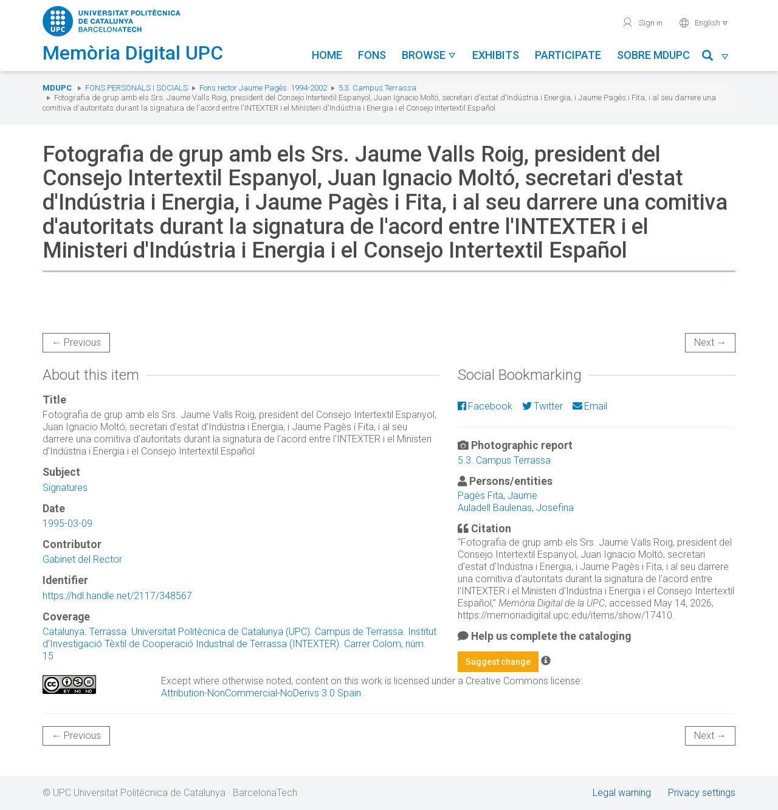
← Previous (76, 342)
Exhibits (495, 55)
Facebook (485, 406)
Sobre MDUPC (653, 55)
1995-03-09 (67, 523)
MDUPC (57, 87)
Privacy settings (701, 792)
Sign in (642, 22)
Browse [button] (429, 55)
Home (327, 55)
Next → (710, 342)
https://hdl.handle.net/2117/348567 (117, 596)
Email (590, 406)
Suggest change (498, 662)
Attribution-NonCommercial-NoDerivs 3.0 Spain (261, 693)
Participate (568, 55)
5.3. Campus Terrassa (377, 87)
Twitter (542, 406)
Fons (372, 55)
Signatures (65, 487)
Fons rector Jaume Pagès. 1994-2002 (263, 87)
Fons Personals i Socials (136, 87)
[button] (715, 57)
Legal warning (622, 792)
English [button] (703, 22)
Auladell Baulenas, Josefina (516, 507)
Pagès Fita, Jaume (497, 495)
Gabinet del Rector (82, 559)
